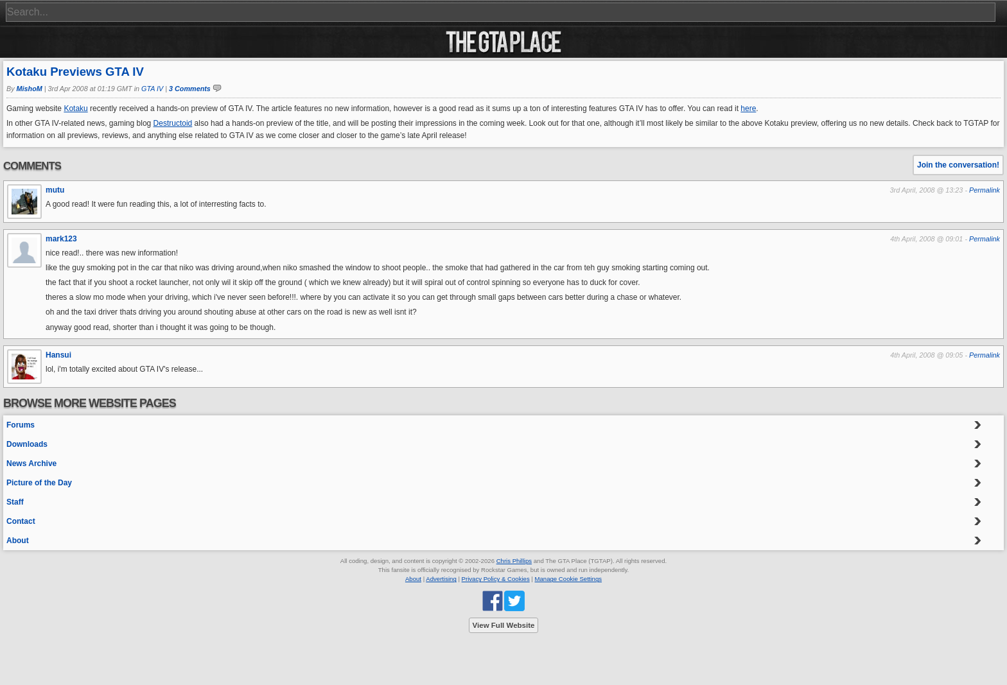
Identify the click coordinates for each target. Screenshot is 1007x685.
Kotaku (75, 108)
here (748, 108)
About (17, 540)
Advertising (441, 578)
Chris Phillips (514, 560)
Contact (20, 521)
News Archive (31, 463)
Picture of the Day (39, 482)
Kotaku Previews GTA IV (75, 71)
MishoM (29, 88)
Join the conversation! (958, 164)
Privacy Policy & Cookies (496, 578)
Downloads (27, 444)
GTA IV (152, 88)
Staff (15, 502)
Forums (20, 425)
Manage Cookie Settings (568, 578)
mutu (55, 190)
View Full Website (504, 625)
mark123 (61, 238)
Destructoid (173, 123)
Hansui (58, 355)
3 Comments (190, 88)
